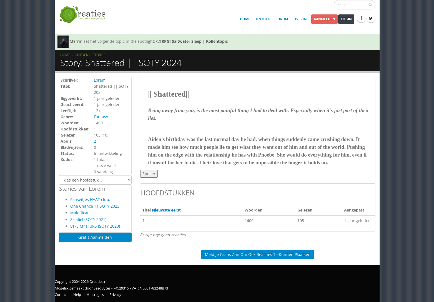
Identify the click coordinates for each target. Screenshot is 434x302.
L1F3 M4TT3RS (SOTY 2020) (95, 226)
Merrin (76, 41)
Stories (99, 54)
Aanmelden (324, 19)
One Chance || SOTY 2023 (94, 206)
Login (346, 19)
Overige (300, 19)
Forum (281, 19)
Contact (61, 294)
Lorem (100, 80)
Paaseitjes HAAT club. (90, 199)
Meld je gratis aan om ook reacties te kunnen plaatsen (257, 254)
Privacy (115, 294)
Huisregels (95, 294)
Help (77, 294)
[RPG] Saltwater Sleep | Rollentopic (192, 41)
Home (245, 19)
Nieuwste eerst (166, 210)
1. (144, 220)
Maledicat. (80, 212)
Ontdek (263, 19)
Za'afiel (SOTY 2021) (88, 219)
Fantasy (101, 116)
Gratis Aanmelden (95, 237)
